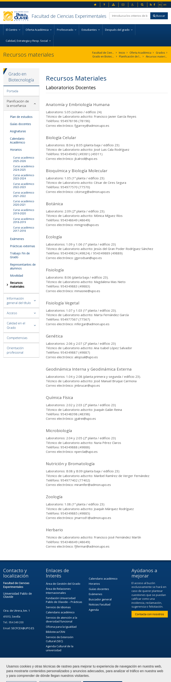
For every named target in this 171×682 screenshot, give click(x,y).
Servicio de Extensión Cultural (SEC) (59, 639)
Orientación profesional (15, 350)
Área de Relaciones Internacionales (58, 591)
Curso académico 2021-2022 (23, 194)
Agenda (94, 610)
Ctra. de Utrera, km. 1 (16, 610)
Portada (12, 91)
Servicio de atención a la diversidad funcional (61, 619)
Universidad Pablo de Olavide (17, 595)
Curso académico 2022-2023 (23, 185)
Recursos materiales (157, 56)
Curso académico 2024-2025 (23, 168)
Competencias (17, 338)
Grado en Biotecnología (103, 56)
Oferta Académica (140, 52)
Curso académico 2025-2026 (23, 159)
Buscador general (100, 599)
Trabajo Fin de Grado (20, 255)
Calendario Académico (17, 140)
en (165, 4)
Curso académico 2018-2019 (23, 220)
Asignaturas (18, 131)
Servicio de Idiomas (58, 607)
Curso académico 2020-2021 (23, 202)
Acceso (12, 313)
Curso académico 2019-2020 (23, 211)
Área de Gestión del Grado (63, 584)
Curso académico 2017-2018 (23, 229)
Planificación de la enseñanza (130, 56)
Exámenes (17, 239)
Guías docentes (20, 124)
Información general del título (19, 300)
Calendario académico (60, 612)
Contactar (110, 666)
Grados (160, 52)
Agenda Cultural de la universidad (59, 648)
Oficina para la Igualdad (61, 627)
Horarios (16, 150)
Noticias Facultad (99, 604)
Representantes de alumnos (23, 266)
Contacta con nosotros (149, 614)
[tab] (21, 91)
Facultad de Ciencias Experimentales (69, 16)
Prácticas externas (22, 246)
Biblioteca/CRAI (55, 632)
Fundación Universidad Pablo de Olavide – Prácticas (64, 600)
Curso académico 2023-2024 (23, 176)
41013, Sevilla (11, 616)
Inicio (122, 52)
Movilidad (16, 275)
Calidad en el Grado (16, 325)
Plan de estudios (21, 117)
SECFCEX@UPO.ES (22, 628)
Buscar (159, 16)
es (160, 4)
